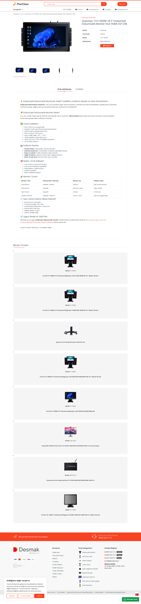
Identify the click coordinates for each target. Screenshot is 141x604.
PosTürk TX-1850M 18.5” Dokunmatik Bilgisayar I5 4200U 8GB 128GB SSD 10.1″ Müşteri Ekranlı (70, 310)
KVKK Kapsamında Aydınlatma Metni (115, 592)
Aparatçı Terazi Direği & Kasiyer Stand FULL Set (70, 342)
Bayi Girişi (122, 4)
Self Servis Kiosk (85, 556)
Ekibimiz (54, 558)
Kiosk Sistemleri (85, 585)
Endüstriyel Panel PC (87, 576)
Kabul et (39, 596)
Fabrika (78, 9)
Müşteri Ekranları (86, 572)
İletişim (54, 577)
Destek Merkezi (92, 9)
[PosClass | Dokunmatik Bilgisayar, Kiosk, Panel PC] (20, 4)
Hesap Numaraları (58, 571)
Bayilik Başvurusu (121, 9)
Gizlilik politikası (99, 592)
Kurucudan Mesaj (57, 555)
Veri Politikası (61, 592)
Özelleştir (12, 596)
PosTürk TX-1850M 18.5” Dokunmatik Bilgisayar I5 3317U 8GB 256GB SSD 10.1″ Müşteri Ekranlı (70, 276)
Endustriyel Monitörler (88, 17)
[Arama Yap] (72, 4)
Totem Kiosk (84, 564)
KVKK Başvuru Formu (49, 592)
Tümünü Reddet (26, 596)
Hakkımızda (56, 552)
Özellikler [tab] (80, 89)
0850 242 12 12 (114, 552)
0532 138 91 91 (114, 558)
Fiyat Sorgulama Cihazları (88, 568)
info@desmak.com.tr (112, 561)
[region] (25, 588)
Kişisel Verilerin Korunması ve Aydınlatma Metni (79, 592)
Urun (21, 14)
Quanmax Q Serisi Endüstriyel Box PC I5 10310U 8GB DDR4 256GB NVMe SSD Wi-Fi (70, 480)
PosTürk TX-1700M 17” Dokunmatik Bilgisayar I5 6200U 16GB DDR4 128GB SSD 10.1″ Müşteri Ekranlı (70, 515)
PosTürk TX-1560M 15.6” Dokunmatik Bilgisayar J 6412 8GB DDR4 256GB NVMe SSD (70, 411)
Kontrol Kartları (85, 560)
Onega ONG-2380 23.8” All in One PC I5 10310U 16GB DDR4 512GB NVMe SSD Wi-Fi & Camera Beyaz (70, 446)
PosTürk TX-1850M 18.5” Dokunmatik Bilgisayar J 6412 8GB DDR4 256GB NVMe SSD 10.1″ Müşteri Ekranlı (70, 377)
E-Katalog (107, 9)
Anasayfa (16, 14)
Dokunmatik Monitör (87, 552)
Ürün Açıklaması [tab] (64, 89)
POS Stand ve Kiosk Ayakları (89, 581)
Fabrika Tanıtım (57, 574)
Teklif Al (107, 46)
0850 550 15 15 (105, 537)
